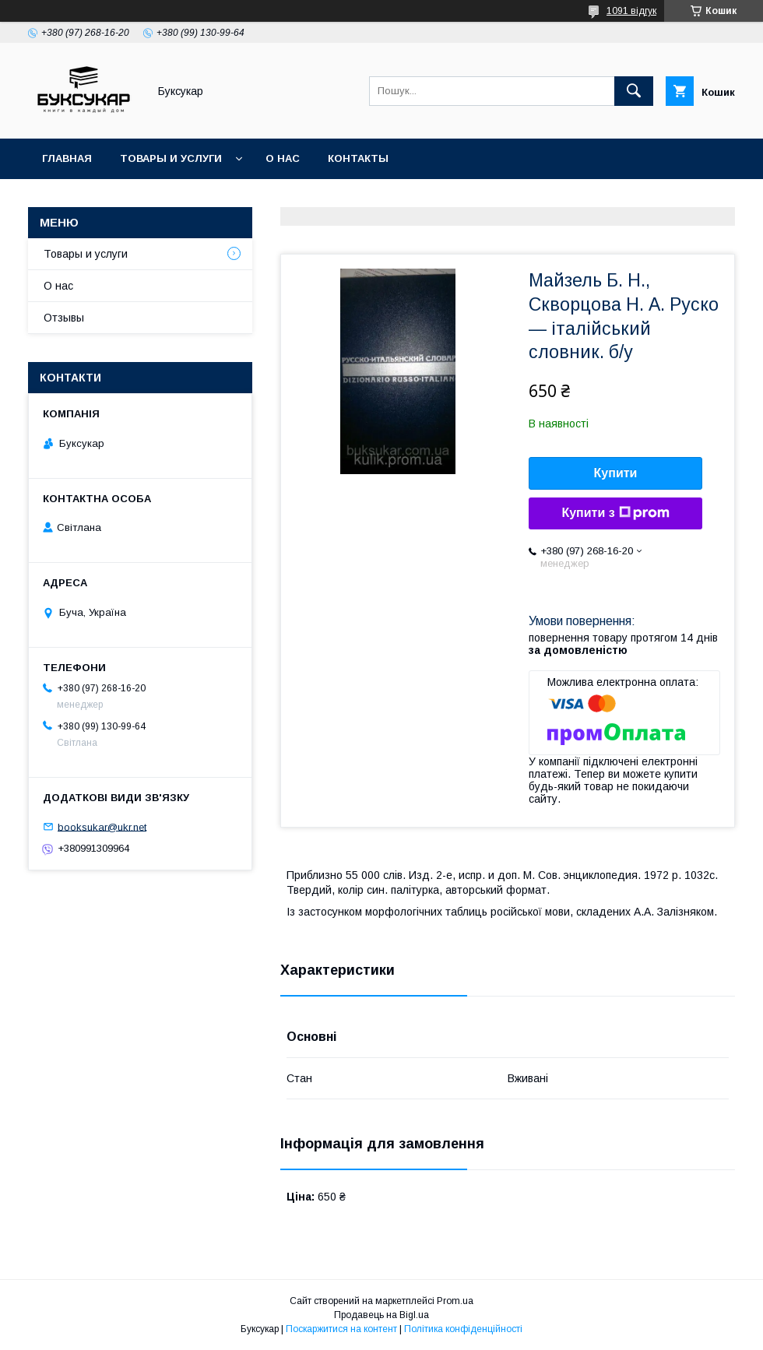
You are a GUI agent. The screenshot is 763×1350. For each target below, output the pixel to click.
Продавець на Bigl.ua (381, 1315)
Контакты (358, 158)
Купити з (615, 513)
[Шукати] (633, 91)
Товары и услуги (171, 158)
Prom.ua (455, 1301)
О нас (282, 158)
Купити (616, 473)
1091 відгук (631, 10)
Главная (67, 158)
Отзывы (64, 317)
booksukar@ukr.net (102, 826)
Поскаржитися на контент (341, 1329)
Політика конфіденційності (463, 1329)
